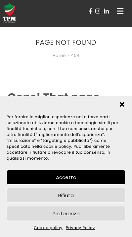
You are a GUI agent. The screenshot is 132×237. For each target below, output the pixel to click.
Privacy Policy (80, 228)
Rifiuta (66, 195)
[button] (122, 104)
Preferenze (66, 213)
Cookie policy (48, 228)
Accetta (66, 177)
